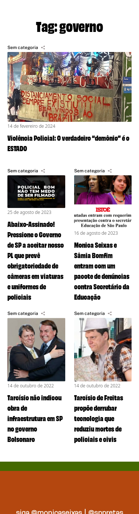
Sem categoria (22, 47)
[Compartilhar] (43, 47)
